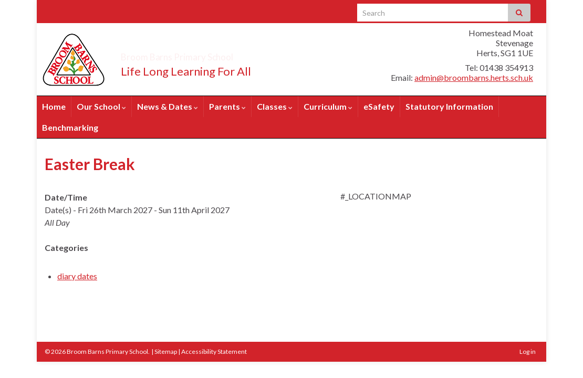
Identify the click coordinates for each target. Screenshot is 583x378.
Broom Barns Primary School (218, 54)
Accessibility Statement (214, 351)
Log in (527, 351)
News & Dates (167, 106)
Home (54, 106)
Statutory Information (449, 106)
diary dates (77, 276)
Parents (227, 106)
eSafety (378, 106)
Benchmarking (70, 127)
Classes (275, 106)
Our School (101, 106)
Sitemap (165, 351)
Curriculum (328, 106)
